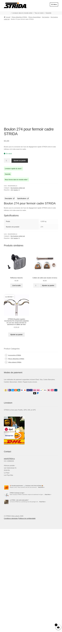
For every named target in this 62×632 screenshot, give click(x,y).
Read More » (41, 487)
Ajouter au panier (20, 160)
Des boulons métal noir (18, 188)
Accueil (8, 17)
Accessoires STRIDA (14, 355)
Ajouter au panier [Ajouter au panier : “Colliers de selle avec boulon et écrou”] (48, 285)
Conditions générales (11, 518)
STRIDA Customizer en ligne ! (17, 493)
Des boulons (45, 17)
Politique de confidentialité (26, 518)
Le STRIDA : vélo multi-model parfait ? (19, 500)
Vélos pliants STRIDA (14, 362)
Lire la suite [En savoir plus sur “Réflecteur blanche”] (16, 285)
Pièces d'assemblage (34, 17)
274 (12, 190)
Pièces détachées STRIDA (19, 17)
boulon (16, 190)
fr (19, 190)
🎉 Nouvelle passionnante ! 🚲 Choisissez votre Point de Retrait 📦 (26, 485)
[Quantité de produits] (7, 160)
